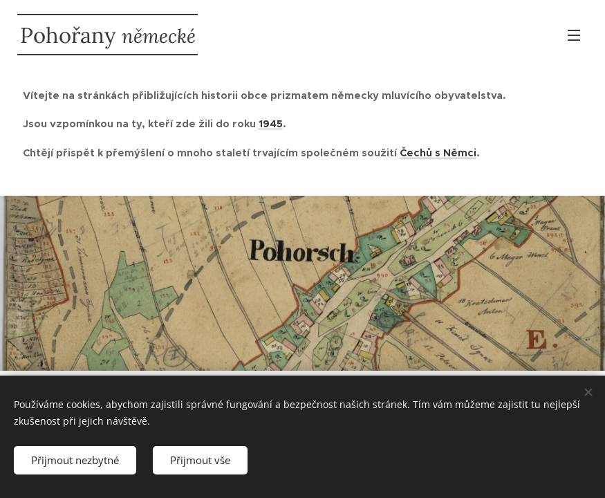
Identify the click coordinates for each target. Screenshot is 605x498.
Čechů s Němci (438, 153)
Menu (574, 35)
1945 (271, 124)
